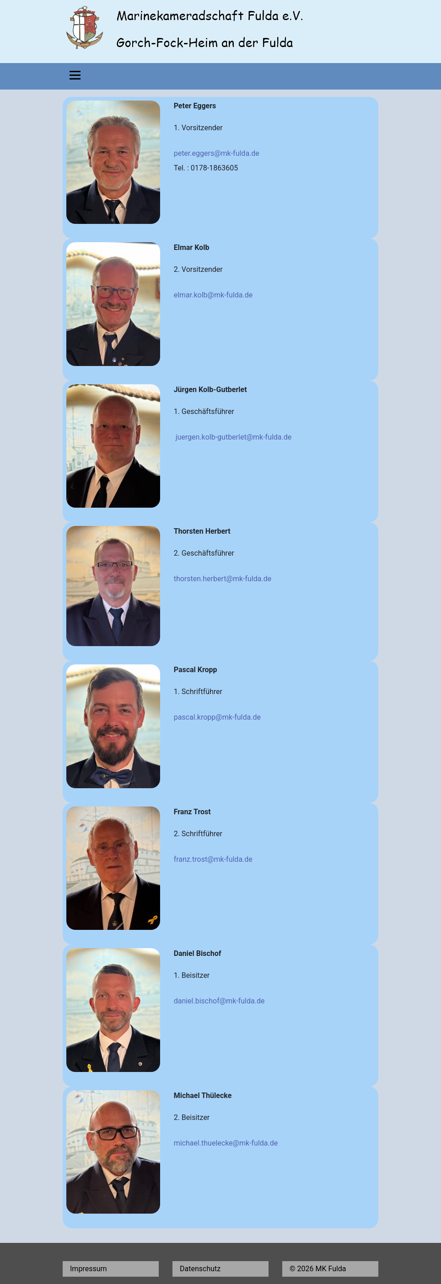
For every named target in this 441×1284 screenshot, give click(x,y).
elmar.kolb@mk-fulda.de (213, 295)
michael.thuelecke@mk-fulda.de (226, 1143)
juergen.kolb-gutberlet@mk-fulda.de (234, 437)
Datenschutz (200, 1268)
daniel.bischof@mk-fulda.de (219, 1001)
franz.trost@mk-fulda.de (213, 859)
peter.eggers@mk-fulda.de (216, 153)
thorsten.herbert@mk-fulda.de (223, 578)
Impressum (88, 1268)
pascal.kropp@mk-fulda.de (217, 717)
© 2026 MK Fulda (318, 1268)
